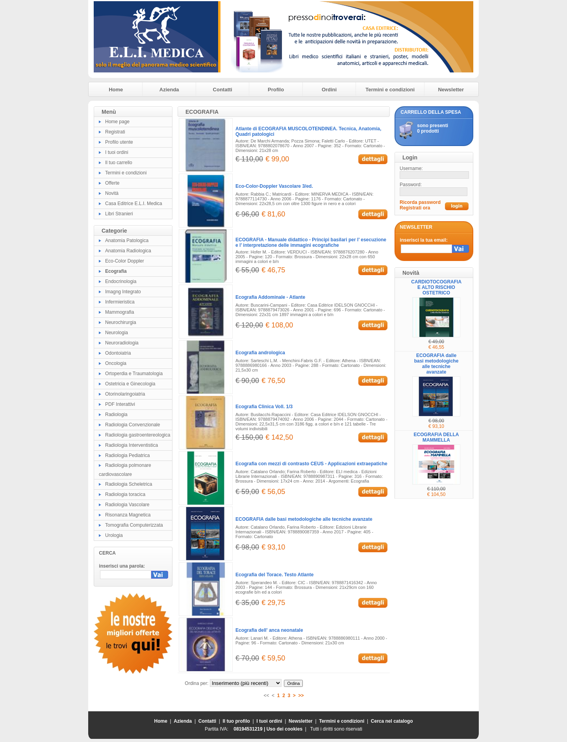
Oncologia (115, 363)
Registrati (115, 132)
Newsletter (451, 90)
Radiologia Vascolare (127, 504)
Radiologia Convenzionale (132, 424)
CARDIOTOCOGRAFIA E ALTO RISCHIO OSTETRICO (436, 287)
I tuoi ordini (116, 152)
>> (301, 695)
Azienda (169, 90)
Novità (112, 193)
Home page (117, 121)
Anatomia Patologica (126, 240)
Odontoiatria (118, 353)
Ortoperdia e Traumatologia (134, 373)
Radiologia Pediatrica (127, 455)
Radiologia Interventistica (131, 445)
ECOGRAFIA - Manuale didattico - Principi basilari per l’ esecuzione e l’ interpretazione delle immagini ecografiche (310, 242)
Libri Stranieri (119, 213)
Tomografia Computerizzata (134, 525)
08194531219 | (249, 729)
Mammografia (119, 312)
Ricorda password (420, 202)
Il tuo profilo (236, 721)
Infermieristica (120, 302)
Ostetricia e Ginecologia (130, 384)
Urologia (114, 535)
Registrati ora (415, 208)
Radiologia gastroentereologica (137, 435)
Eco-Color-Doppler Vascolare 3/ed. (274, 186)
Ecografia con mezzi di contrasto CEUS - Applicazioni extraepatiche (311, 463)
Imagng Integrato (123, 291)
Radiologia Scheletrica (128, 484)
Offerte (112, 183)
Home (116, 90)
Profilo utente (119, 142)
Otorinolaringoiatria (125, 394)
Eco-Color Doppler (124, 261)
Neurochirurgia (120, 322)
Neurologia (116, 332)
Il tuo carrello (118, 162)
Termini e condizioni (390, 90)
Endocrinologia (120, 281)
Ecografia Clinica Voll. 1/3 (264, 406)
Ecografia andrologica (260, 352)
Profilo (276, 90)
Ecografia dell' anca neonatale (269, 630)
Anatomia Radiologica (128, 251)
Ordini (329, 90)
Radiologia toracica (125, 494)
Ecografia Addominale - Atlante (270, 297)
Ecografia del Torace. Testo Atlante (274, 574)
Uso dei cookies (284, 729)
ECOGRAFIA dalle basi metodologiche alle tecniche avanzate (303, 519)
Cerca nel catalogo (392, 721)
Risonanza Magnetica (127, 515)
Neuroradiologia (122, 343)
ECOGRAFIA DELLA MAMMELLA (436, 437)
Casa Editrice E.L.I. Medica (133, 203)
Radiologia (116, 414)
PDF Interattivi (120, 404)
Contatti (222, 90)
